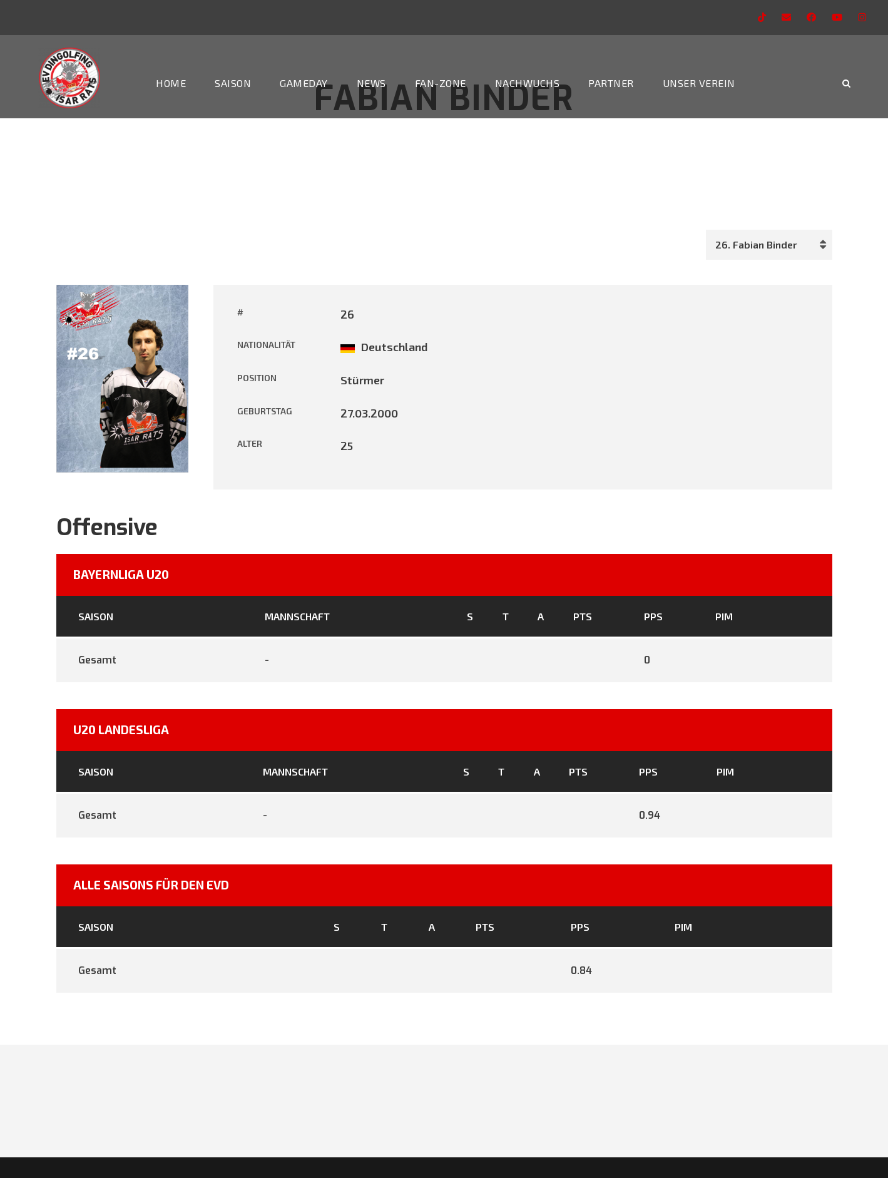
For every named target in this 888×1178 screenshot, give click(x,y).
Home (171, 83)
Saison (233, 83)
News (371, 83)
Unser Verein (699, 83)
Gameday (304, 83)
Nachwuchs (527, 83)
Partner (611, 83)
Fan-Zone (440, 83)
